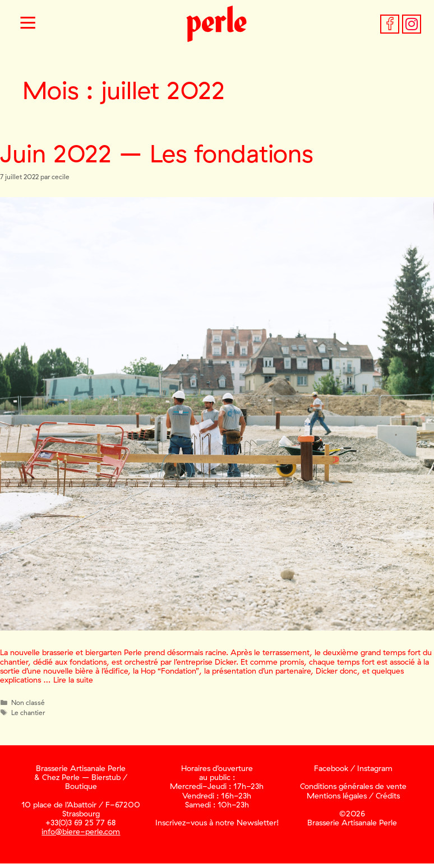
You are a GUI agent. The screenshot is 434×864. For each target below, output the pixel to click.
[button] (28, 24)
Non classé (28, 702)
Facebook (331, 768)
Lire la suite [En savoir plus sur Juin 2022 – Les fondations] (73, 680)
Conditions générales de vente (353, 786)
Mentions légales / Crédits (353, 796)
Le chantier (28, 712)
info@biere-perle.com (80, 831)
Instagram (375, 768)
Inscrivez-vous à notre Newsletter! (217, 823)
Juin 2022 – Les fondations (156, 153)
